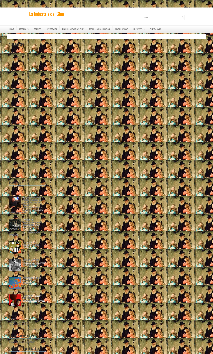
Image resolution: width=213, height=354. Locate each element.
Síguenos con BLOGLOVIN (22, 342)
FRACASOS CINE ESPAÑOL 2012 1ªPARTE (32, 280)
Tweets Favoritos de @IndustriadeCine (18, 323)
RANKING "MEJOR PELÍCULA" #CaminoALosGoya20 (34, 298)
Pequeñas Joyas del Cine (73, 29)
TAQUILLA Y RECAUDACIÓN (99, 29)
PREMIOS (37, 29)
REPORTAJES (52, 29)
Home (11, 29)
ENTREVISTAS (139, 29)
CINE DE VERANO (121, 29)
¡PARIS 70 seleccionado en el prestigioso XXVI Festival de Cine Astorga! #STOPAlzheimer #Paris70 (25, 227)
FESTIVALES (24, 29)
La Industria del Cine (46, 13)
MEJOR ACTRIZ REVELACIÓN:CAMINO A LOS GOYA (34, 262)
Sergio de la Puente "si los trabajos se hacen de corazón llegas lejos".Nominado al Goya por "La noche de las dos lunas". (26, 205)
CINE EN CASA (155, 29)
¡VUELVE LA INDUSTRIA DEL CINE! (31, 245)
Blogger (37, 329)
